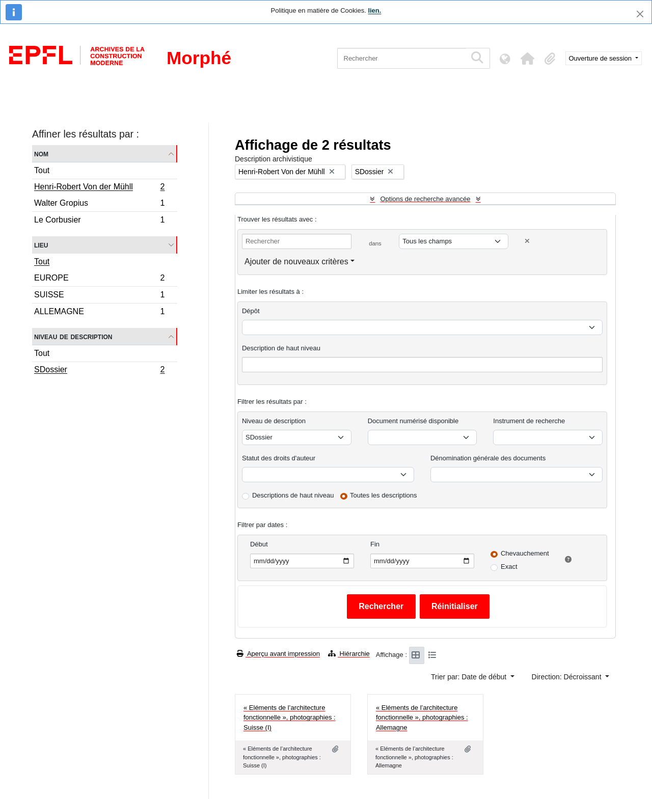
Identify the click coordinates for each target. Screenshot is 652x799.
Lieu (41, 245)
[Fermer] (640, 14)
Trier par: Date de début (469, 677)
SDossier (99, 371)
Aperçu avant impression (278, 653)
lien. (374, 10)
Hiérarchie (349, 653)
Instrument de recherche (529, 421)
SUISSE (99, 296)
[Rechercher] (401, 58)
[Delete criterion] (527, 241)
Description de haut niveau (281, 348)
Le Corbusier (99, 221)
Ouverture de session (601, 58)
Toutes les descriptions (383, 495)
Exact (509, 566)
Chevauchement (525, 553)
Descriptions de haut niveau (293, 495)
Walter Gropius (99, 204)
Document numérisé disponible (413, 421)
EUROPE (99, 279)
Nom (41, 153)
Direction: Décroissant (568, 677)
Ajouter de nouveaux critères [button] (296, 261)
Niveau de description (73, 336)
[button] (528, 58)
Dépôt (251, 311)
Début (259, 544)
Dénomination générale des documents (488, 458)
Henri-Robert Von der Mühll (99, 188)
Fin (374, 544)
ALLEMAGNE (99, 313)
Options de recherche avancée (425, 199)
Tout (41, 170)
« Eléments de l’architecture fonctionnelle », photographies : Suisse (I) (289, 717)
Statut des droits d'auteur (278, 458)
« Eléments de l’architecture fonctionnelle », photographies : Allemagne (422, 717)
